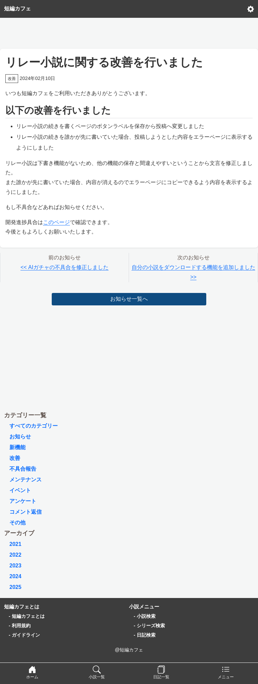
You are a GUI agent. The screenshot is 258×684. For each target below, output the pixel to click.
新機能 (17, 447)
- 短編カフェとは (27, 616)
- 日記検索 (145, 635)
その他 (17, 522)
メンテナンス (25, 479)
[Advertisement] (129, 31)
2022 (15, 555)
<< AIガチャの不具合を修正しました (64, 267)
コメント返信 (25, 512)
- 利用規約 (20, 625)
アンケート (22, 501)
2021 (15, 544)
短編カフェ (17, 8)
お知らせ (20, 436)
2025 (15, 587)
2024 (15, 576)
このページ (56, 222)
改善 (14, 458)
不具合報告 (22, 469)
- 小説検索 (145, 616)
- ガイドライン (24, 635)
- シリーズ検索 (149, 625)
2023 (15, 565)
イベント (20, 490)
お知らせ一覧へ (129, 299)
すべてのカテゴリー (33, 426)
